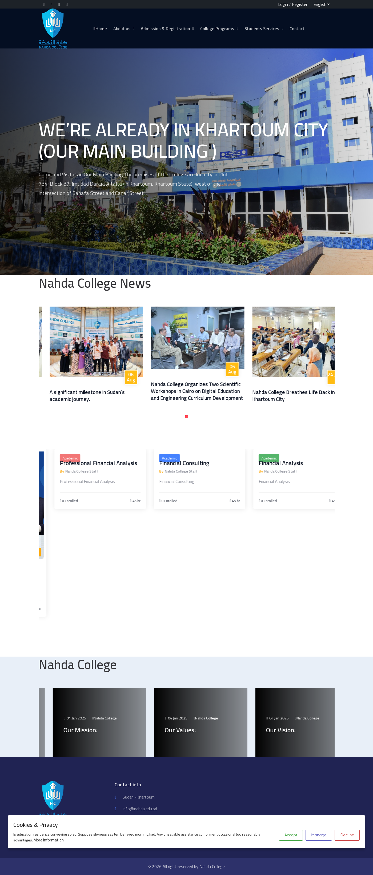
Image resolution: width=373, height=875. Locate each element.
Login (283, 4)
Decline (347, 834)
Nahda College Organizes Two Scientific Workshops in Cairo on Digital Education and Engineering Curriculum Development (222, 391)
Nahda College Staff (109, 471)
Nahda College (134, 718)
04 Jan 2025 (103, 718)
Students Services (261, 28)
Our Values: (209, 730)
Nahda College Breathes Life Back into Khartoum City (321, 395)
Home (100, 28)
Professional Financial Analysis (126, 463)
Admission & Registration (165, 28)
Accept (290, 834)
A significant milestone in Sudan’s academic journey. (112, 395)
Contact (297, 28)
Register (299, 4)
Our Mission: (109, 730)
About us (121, 28)
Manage (318, 834)
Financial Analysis (308, 463)
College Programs (217, 28)
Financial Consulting (212, 463)
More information (49, 840)
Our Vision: (309, 730)
